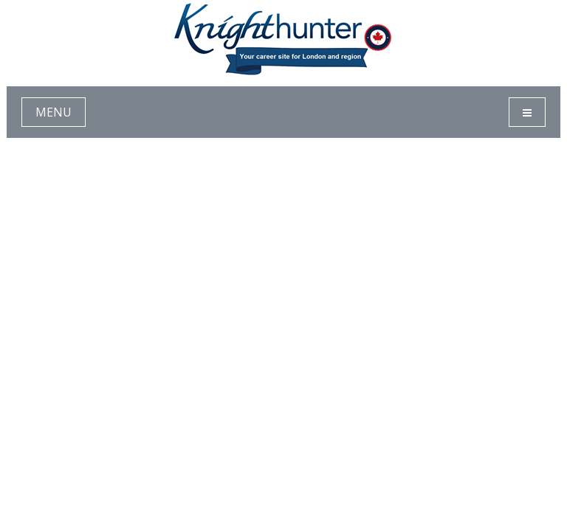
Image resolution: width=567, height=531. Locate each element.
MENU (53, 112)
